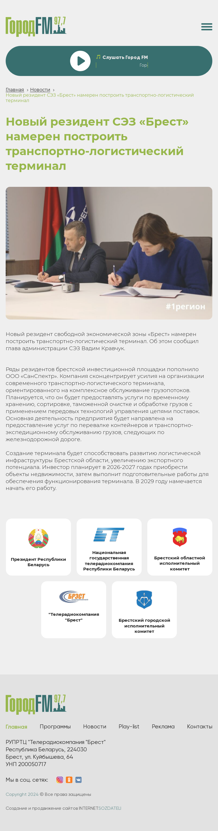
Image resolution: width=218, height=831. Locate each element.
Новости (40, 89)
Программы (55, 726)
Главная (15, 89)
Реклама (163, 726)
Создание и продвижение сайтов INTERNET (63, 808)
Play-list (129, 726)
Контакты (199, 726)
